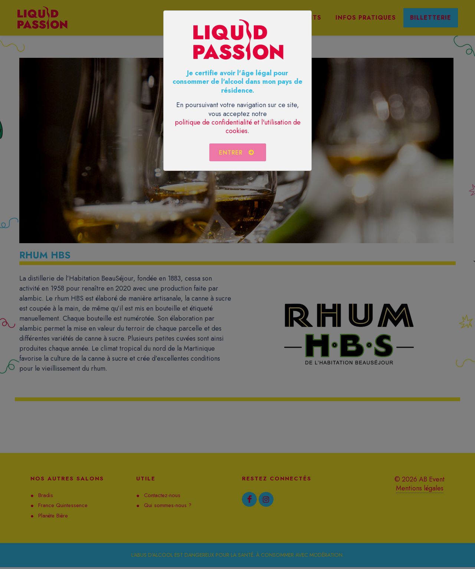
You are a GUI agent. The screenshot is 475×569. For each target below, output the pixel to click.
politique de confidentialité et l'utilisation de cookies (238, 127)
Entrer (237, 152)
